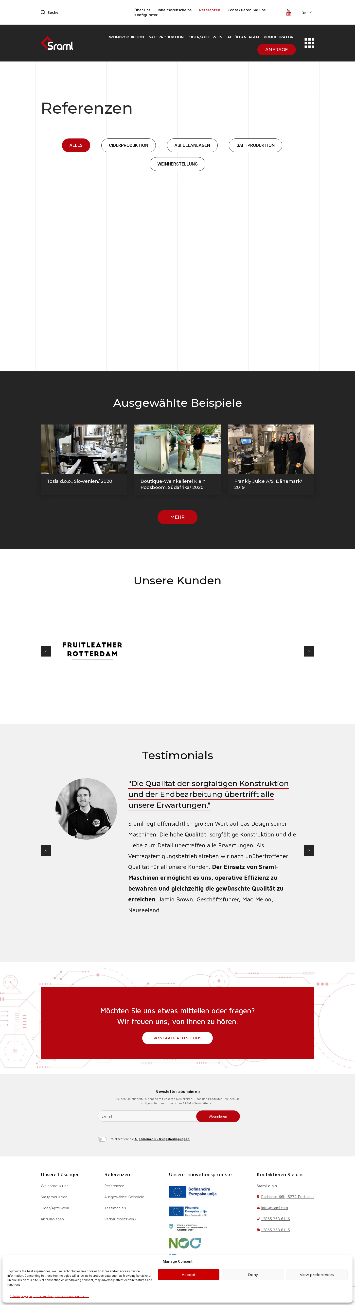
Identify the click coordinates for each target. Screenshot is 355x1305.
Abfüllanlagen (243, 37)
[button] (306, 12)
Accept (188, 1274)
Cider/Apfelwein (205, 37)
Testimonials (115, 1208)
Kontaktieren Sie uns (247, 10)
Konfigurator (146, 15)
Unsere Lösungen (60, 1174)
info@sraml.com (274, 1207)
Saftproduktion (166, 37)
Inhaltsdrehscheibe (175, 10)
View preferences (317, 1274)
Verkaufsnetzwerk (120, 1219)
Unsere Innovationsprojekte (200, 1174)
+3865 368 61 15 (275, 1230)
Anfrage (276, 49)
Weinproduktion (126, 37)
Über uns (142, 10)
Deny (253, 1274)
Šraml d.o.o (267, 1186)
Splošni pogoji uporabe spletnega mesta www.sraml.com (49, 1296)
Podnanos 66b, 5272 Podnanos (287, 1196)
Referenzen (209, 10)
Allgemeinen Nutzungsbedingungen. (162, 1139)
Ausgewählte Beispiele (124, 1197)
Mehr (177, 517)
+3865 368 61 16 (275, 1218)
